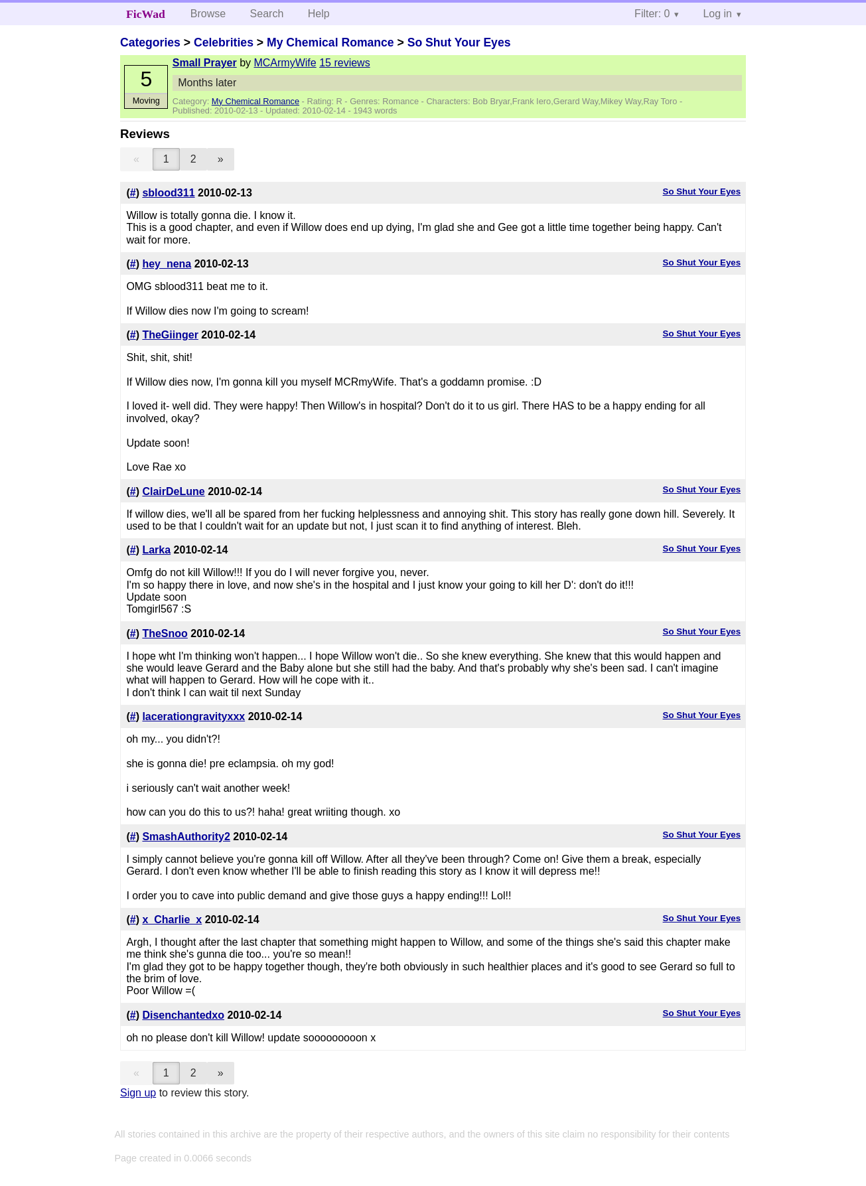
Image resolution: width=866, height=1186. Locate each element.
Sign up (138, 1092)
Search (267, 13)
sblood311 (168, 192)
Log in (717, 13)
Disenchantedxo (183, 1015)
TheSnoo (164, 633)
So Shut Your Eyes (459, 42)
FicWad (145, 14)
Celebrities (223, 42)
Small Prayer (205, 62)
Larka (156, 550)
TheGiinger (170, 334)
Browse (208, 13)
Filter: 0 (652, 13)
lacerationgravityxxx (193, 716)
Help (319, 13)
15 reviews (344, 62)
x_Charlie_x (172, 919)
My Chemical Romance (330, 42)
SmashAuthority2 (186, 836)
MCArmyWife (284, 62)
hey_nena (166, 263)
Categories (150, 42)
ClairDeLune (173, 491)
